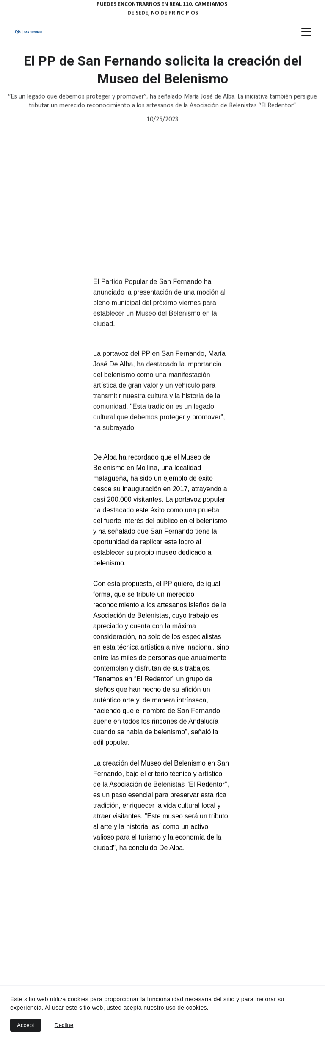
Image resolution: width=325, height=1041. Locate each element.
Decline (64, 1025)
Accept (25, 1025)
